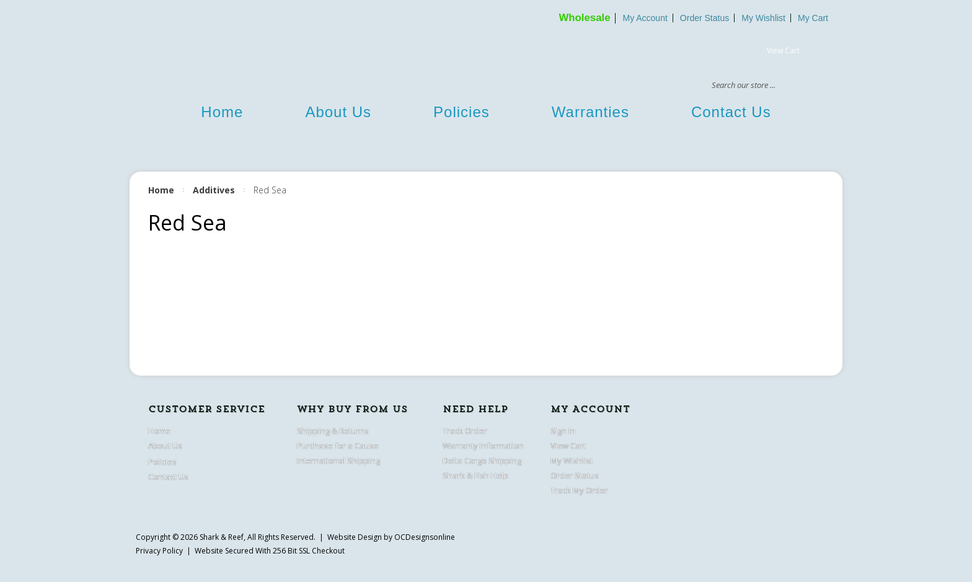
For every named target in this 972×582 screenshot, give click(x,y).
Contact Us (731, 112)
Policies (461, 112)
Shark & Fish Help (475, 475)
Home (222, 112)
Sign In (562, 430)
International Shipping (338, 460)
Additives (214, 190)
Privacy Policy (159, 550)
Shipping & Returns (333, 430)
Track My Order (579, 490)
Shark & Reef (222, 537)
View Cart (783, 50)
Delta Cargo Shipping (482, 460)
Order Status (704, 18)
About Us (338, 112)
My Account (644, 18)
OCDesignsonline (424, 537)
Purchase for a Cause (338, 445)
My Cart (813, 18)
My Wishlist (763, 18)
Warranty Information (483, 445)
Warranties (590, 112)
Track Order (465, 430)
